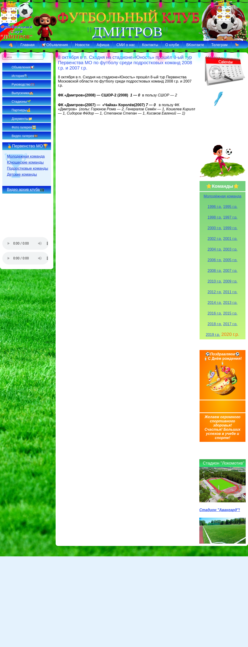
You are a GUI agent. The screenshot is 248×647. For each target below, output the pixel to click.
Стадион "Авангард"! (219, 510)
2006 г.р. (215, 260)
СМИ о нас (125, 45)
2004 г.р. (215, 249)
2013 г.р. (230, 303)
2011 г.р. (230, 292)
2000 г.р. (215, 228)
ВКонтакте (195, 45)
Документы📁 (22, 119)
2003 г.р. (230, 249)
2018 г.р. (215, 324)
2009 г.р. (230, 281)
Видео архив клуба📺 (25, 189)
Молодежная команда (26, 156)
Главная (27, 45)
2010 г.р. (215, 281)
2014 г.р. (215, 303)
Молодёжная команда (223, 196)
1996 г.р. (215, 207)
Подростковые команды (27, 168)
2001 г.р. (230, 239)
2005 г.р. (230, 260)
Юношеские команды (25, 162)
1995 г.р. (230, 207)
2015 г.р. (230, 313)
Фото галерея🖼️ (24, 127)
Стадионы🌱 (21, 101)
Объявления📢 (23, 67)
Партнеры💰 (21, 110)
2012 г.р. (215, 292)
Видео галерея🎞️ (25, 136)
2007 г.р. (230, 271)
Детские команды (22, 174)
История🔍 (20, 76)
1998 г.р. (215, 217)
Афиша (103, 45)
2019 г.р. (213, 335)
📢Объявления (55, 45)
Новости (82, 45)
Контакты (150, 45)
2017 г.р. (230, 324)
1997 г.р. (230, 217)
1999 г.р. (230, 228)
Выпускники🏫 (22, 93)
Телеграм (219, 45)
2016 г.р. (215, 313)
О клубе (172, 45)
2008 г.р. (215, 271)
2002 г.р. (215, 239)
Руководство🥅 (23, 84)
